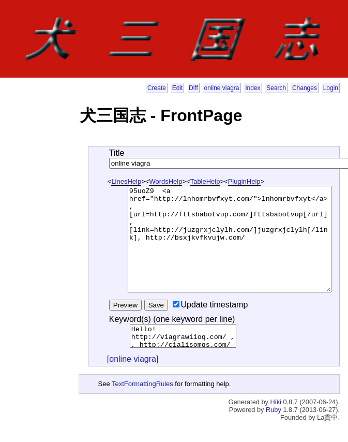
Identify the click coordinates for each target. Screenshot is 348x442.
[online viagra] (133, 359)
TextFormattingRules (142, 384)
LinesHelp (126, 181)
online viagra (221, 88)
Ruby (273, 410)
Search (276, 88)
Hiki (275, 402)
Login (330, 88)
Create (156, 88)
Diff (193, 88)
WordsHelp (165, 181)
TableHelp (205, 181)
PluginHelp (244, 181)
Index (252, 88)
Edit (177, 88)
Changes (304, 88)
